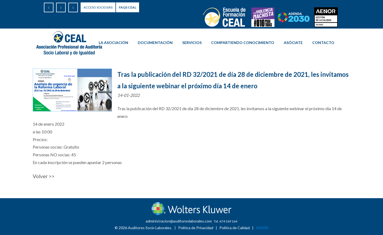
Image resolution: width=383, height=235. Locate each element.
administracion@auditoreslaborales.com (179, 221)
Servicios (192, 42)
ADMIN (262, 227)
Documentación (155, 42)
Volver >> (44, 176)
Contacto (323, 42)
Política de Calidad (234, 227)
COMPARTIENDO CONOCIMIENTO (242, 42)
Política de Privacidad (195, 227)
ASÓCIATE (293, 42)
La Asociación (113, 42)
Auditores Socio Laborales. (150, 227)
